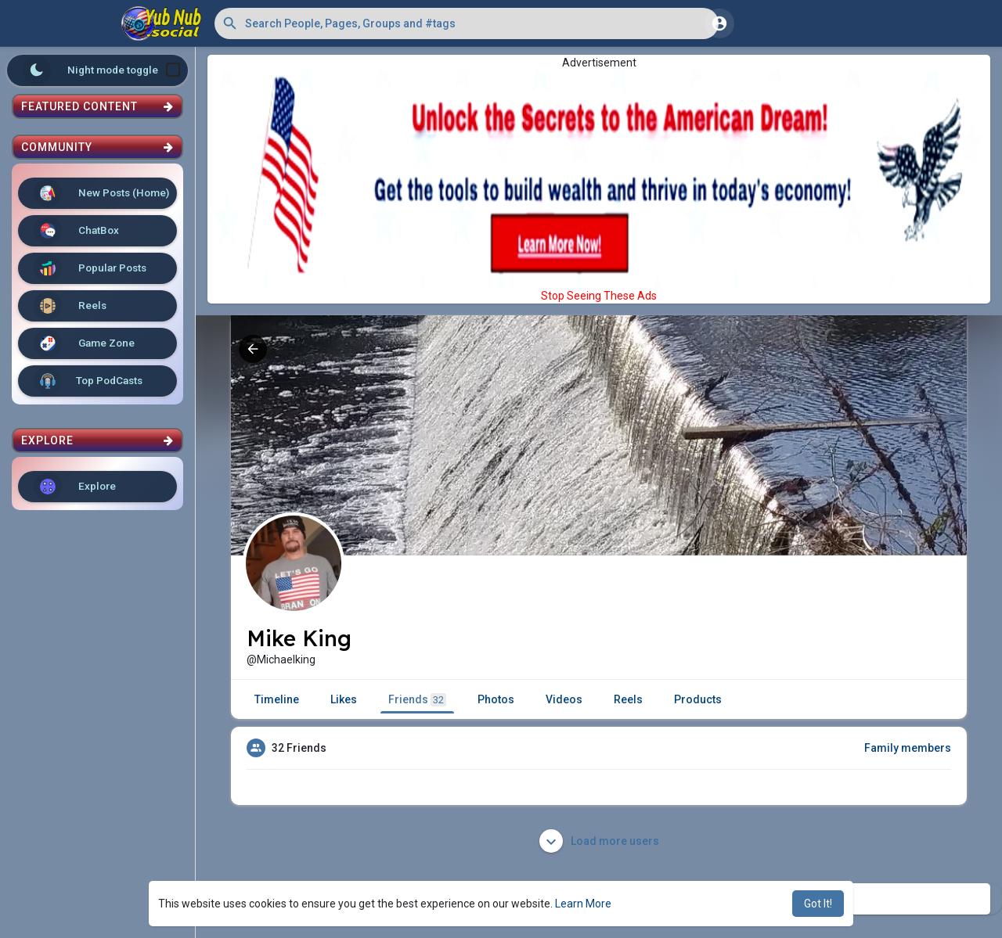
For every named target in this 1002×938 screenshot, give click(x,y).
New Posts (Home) (101, 193)
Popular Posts (90, 268)
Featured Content (97, 106)
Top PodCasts (88, 381)
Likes (343, 699)
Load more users (599, 841)
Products (698, 699)
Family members (907, 748)
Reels (70, 306)
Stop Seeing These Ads (599, 295)
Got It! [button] (818, 903)
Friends (417, 699)
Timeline (276, 699)
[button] (466, 23)
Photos (496, 699)
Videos (564, 699)
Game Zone (84, 343)
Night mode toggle (102, 70)
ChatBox (76, 231)
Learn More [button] (583, 903)
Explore (75, 487)
